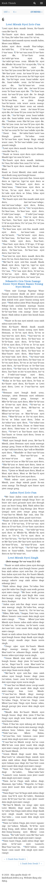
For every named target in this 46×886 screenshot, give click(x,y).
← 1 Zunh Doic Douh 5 (15, 859)
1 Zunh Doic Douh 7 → (31, 863)
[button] (6, 12)
